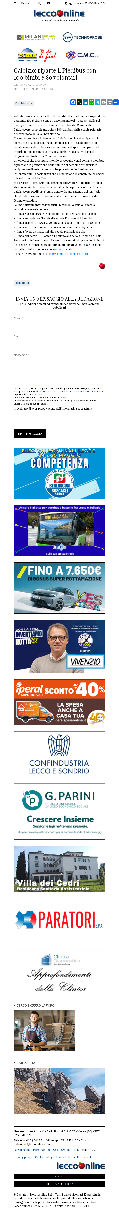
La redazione (22, 1150)
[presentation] (39, 420)
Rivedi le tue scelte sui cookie (75, 1157)
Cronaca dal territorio (30, 84)
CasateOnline (61, 1150)
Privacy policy (23, 1157)
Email (17, 336)
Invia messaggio (30, 433)
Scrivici (59, 1176)
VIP (96, 1150)
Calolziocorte (23, 103)
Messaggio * (21, 355)
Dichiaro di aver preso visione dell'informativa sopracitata (54, 408)
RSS (76, 1150)
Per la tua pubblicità (60, 1184)
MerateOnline (42, 1150)
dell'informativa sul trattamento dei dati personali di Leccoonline (69, 391)
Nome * (18, 318)
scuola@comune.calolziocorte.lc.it (66, 253)
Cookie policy (43, 1157)
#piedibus (22, 282)
